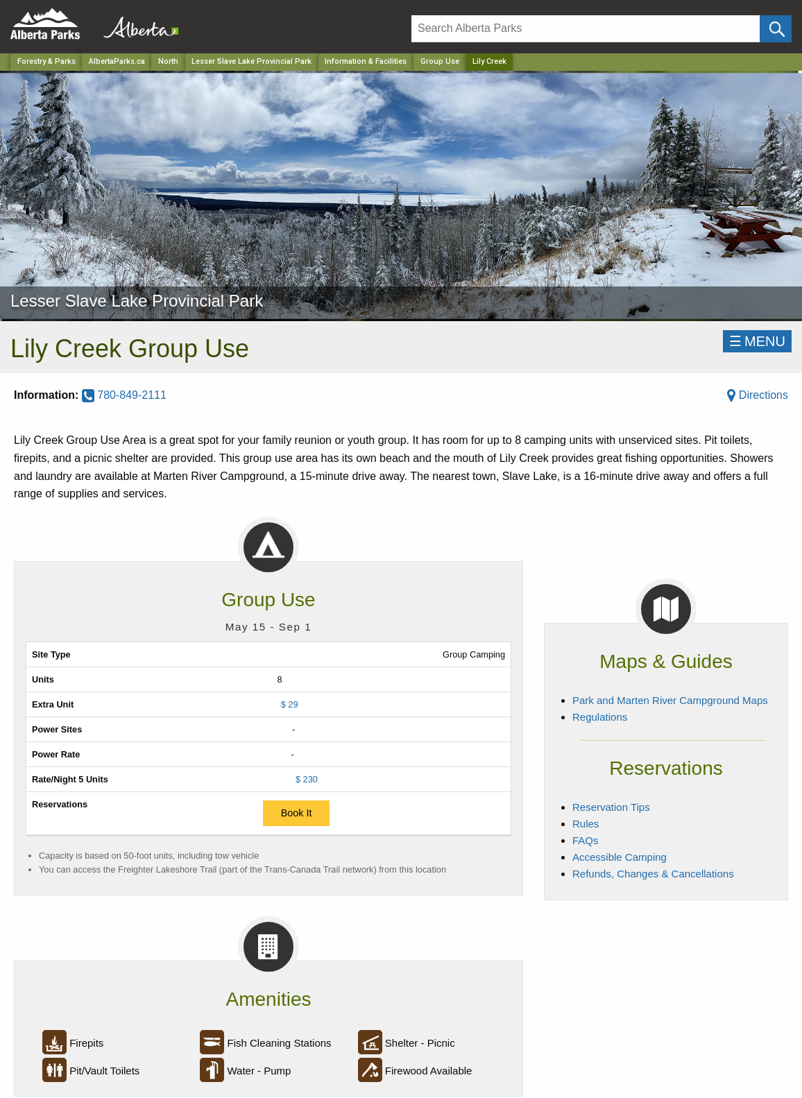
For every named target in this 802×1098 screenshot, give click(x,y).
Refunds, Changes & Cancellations (653, 874)
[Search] (585, 28)
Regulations (599, 717)
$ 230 (307, 779)
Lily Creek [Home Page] (489, 61)
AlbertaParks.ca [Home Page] (117, 61)
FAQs (585, 840)
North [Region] (168, 61)
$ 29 (289, 704)
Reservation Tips (611, 807)
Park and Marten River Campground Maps (670, 700)
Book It (296, 812)
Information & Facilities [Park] (366, 61)
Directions (757, 395)
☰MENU (757, 341)
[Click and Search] (776, 28)
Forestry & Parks (46, 61)
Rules (585, 824)
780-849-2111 (124, 395)
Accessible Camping (619, 857)
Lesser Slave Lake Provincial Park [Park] (251, 61)
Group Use (439, 61)
